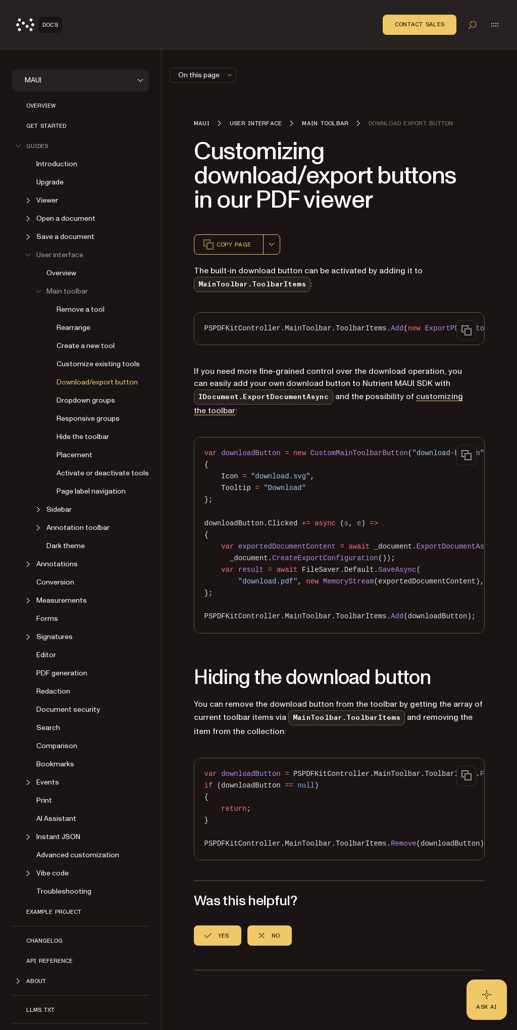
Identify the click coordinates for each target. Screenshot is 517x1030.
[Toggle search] (472, 25)
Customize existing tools (98, 364)
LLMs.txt (40, 1010)
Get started (46, 126)
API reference (49, 961)
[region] (339, 328)
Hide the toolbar (83, 437)
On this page (206, 75)
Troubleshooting (63, 891)
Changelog (44, 941)
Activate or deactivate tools (103, 473)
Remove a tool (81, 309)
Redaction (53, 691)
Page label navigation (91, 491)
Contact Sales (419, 24)
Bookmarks (55, 764)
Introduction (56, 164)
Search (48, 727)
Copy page (226, 244)
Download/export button (97, 382)
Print (44, 800)
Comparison (56, 746)
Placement (74, 455)
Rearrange (73, 327)
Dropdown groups (86, 400)
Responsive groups (88, 418)
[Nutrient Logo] (39, 25)
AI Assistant (56, 818)
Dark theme (65, 546)
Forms (47, 618)
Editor (46, 655)
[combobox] (271, 244)
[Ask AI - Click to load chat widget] (487, 999)
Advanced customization (77, 855)
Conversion (55, 582)
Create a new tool (86, 346)
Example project (53, 912)
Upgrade (50, 182)
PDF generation (61, 673)
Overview (41, 106)
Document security (68, 709)
